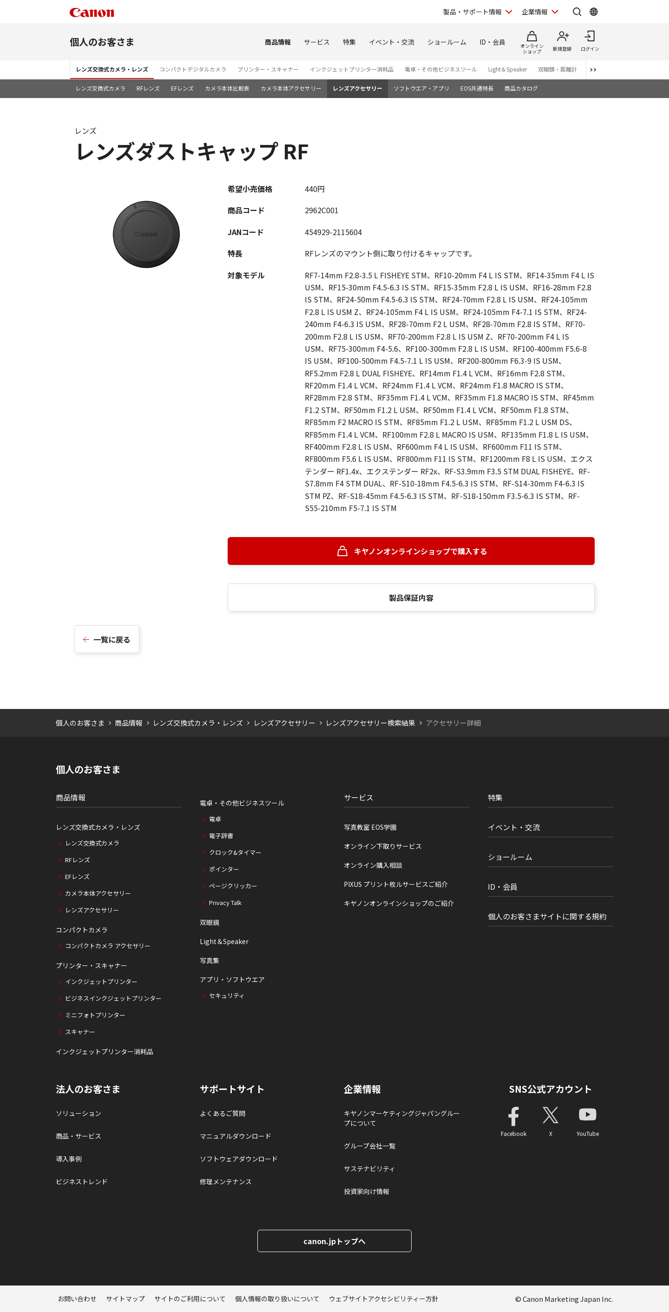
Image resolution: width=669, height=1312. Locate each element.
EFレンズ (182, 88)
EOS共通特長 (476, 88)
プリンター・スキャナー (268, 69)
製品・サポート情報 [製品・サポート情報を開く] (472, 11)
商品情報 (278, 41)
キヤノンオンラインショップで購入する (420, 551)
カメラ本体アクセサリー (291, 88)
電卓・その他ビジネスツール (441, 69)
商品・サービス (78, 1136)
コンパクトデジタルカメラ (192, 69)
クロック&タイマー (235, 852)
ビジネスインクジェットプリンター (113, 998)
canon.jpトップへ (334, 1240)
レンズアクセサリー (357, 88)
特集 (349, 41)
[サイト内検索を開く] (577, 11)
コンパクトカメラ (82, 929)
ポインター (224, 869)
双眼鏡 (209, 922)
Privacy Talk (225, 902)
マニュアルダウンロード (235, 1136)
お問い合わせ (77, 1298)
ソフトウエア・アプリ (421, 88)
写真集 (209, 960)
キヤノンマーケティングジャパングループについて (402, 1118)
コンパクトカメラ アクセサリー (108, 945)
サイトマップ (125, 1298)
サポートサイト (232, 1089)
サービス (317, 41)
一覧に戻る (112, 639)
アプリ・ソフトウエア (232, 979)
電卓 (215, 818)
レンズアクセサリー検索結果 (370, 723)
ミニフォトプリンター (95, 1014)
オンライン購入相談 (373, 865)
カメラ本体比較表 (227, 88)
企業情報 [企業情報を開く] (535, 11)
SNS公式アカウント (550, 1089)
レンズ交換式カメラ (100, 88)
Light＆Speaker (507, 69)
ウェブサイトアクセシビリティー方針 (384, 1298)
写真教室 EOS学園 (370, 827)
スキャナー (80, 1031)
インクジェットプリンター (101, 981)
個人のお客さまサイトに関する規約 (547, 916)
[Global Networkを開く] (593, 11)
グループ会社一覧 (369, 1145)
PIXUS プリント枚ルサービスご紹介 (396, 884)
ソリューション (78, 1113)
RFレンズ (148, 88)
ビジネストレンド (82, 1181)
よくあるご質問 (222, 1113)
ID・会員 (492, 41)
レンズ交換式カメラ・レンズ (112, 69)
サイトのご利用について (190, 1298)
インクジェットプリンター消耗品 (352, 69)
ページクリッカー (233, 885)
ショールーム (446, 41)
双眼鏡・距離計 (557, 69)
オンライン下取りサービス (383, 846)
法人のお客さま (88, 1089)
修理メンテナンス (226, 1181)
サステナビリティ (369, 1168)
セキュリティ (227, 995)
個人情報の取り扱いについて (277, 1298)
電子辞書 (221, 835)
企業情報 (362, 1089)
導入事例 (69, 1158)
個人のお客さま (102, 41)
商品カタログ (521, 88)
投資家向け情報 (366, 1191)
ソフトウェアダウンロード (239, 1158)
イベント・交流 (391, 41)
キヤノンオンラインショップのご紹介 (399, 903)
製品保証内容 (411, 597)
